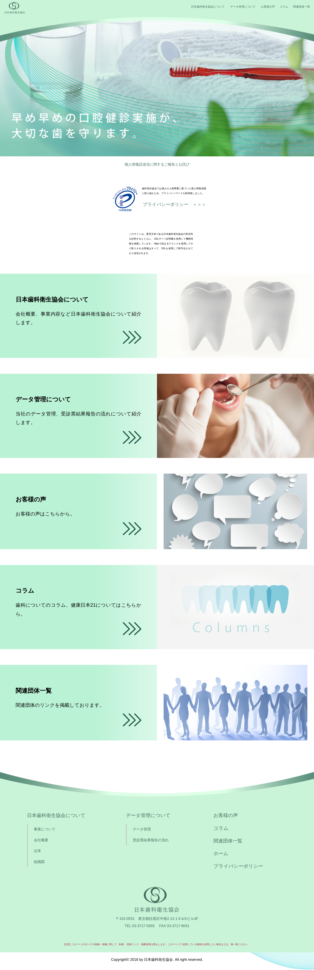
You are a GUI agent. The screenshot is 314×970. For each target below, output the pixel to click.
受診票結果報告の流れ (151, 840)
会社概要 (41, 840)
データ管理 (142, 829)
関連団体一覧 (301, 6)
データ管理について (243, 6)
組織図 (39, 862)
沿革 (37, 851)
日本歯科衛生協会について (208, 6)
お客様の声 (268, 6)
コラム (284, 6)
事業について (44, 829)
